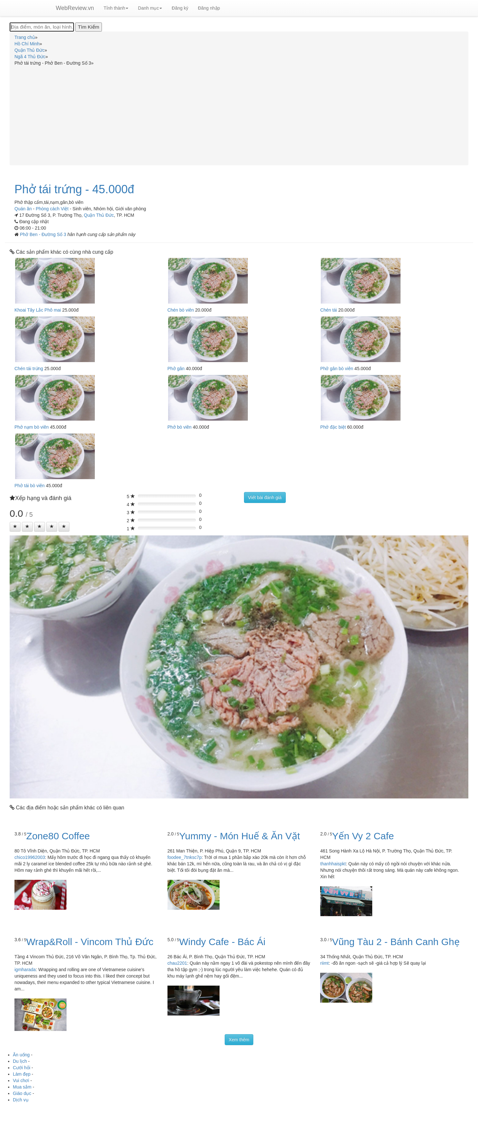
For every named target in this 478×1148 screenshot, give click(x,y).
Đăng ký (180, 8)
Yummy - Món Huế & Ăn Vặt (239, 836)
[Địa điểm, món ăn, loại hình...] (42, 27)
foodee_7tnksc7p (184, 857)
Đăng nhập (209, 8)
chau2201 (177, 963)
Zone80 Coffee (58, 836)
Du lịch (20, 1061)
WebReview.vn (75, 8)
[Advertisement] (239, 114)
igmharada (25, 969)
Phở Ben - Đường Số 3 (44, 234)
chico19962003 (29, 857)
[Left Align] (15, 527)
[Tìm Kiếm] (88, 27)
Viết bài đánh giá (265, 497)
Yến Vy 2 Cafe (363, 836)
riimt (324, 963)
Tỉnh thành (116, 8)
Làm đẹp (22, 1074)
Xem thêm (239, 1039)
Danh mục (150, 8)
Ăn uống (21, 1054)
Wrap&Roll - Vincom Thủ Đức (90, 941)
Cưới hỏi (21, 1067)
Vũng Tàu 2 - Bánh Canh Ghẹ (396, 941)
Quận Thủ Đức (99, 215)
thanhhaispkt (333, 863)
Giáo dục (22, 1093)
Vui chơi (21, 1080)
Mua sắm (22, 1086)
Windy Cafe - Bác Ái (222, 941)
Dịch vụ (21, 1099)
